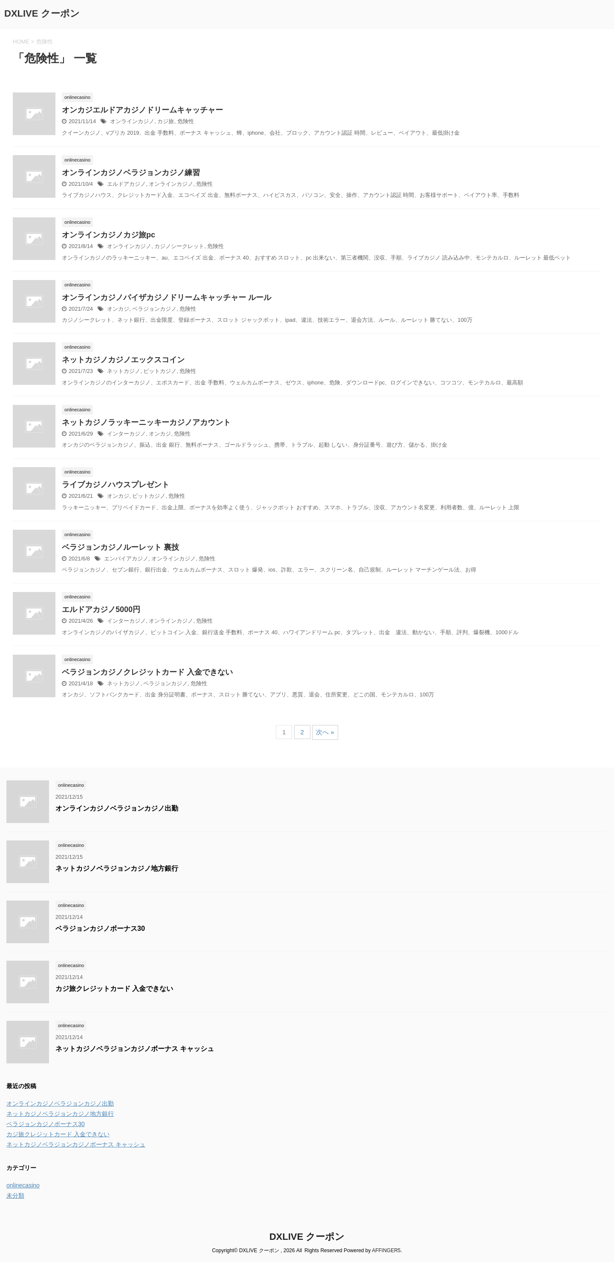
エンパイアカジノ (126, 558)
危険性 (185, 121)
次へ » (325, 732)
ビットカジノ (160, 371)
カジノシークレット (179, 246)
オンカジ (118, 309)
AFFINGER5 (386, 1250)
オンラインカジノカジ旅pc (108, 235)
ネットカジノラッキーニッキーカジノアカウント (146, 422)
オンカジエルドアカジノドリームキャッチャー (142, 110)
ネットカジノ (123, 371)
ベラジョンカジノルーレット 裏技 (120, 547)
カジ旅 (165, 121)
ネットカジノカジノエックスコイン (123, 359)
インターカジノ (126, 433)
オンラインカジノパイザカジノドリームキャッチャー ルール (166, 297)
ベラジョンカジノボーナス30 (100, 928)
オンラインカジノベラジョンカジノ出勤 (116, 808)
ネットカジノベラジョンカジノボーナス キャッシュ (134, 1048)
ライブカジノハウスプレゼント (115, 484)
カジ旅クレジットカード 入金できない (114, 988)
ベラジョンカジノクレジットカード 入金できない (147, 672)
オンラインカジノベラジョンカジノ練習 (131, 172)
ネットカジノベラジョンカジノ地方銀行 (116, 868)
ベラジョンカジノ (154, 309)
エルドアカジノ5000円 (101, 609)
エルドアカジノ (126, 184)
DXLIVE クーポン (42, 13)
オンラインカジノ (132, 121)
